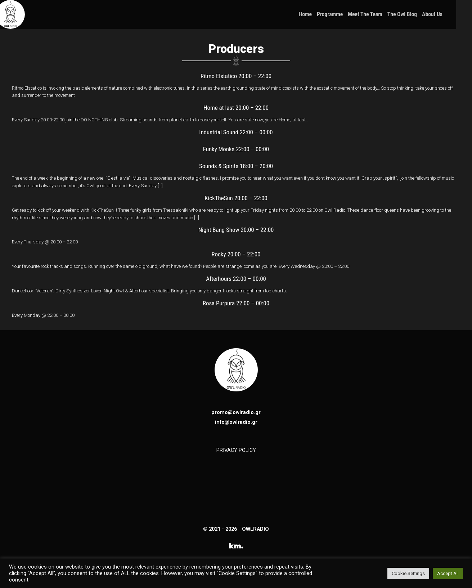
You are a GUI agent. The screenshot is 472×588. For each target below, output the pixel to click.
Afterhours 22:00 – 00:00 (236, 278)
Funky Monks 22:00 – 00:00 (236, 149)
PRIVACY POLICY (236, 450)
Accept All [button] (448, 573)
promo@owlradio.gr (236, 412)
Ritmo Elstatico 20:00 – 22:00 (236, 76)
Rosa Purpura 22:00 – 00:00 (236, 303)
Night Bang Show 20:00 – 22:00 (236, 229)
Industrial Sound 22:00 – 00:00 (236, 132)
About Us (448, 14)
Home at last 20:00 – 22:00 (236, 107)
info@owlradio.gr (236, 422)
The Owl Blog (418, 14)
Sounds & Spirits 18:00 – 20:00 (236, 166)
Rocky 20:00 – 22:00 (236, 254)
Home (321, 14)
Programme (346, 14)
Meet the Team (381, 14)
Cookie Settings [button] (408, 573)
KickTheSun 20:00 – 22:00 (235, 198)
